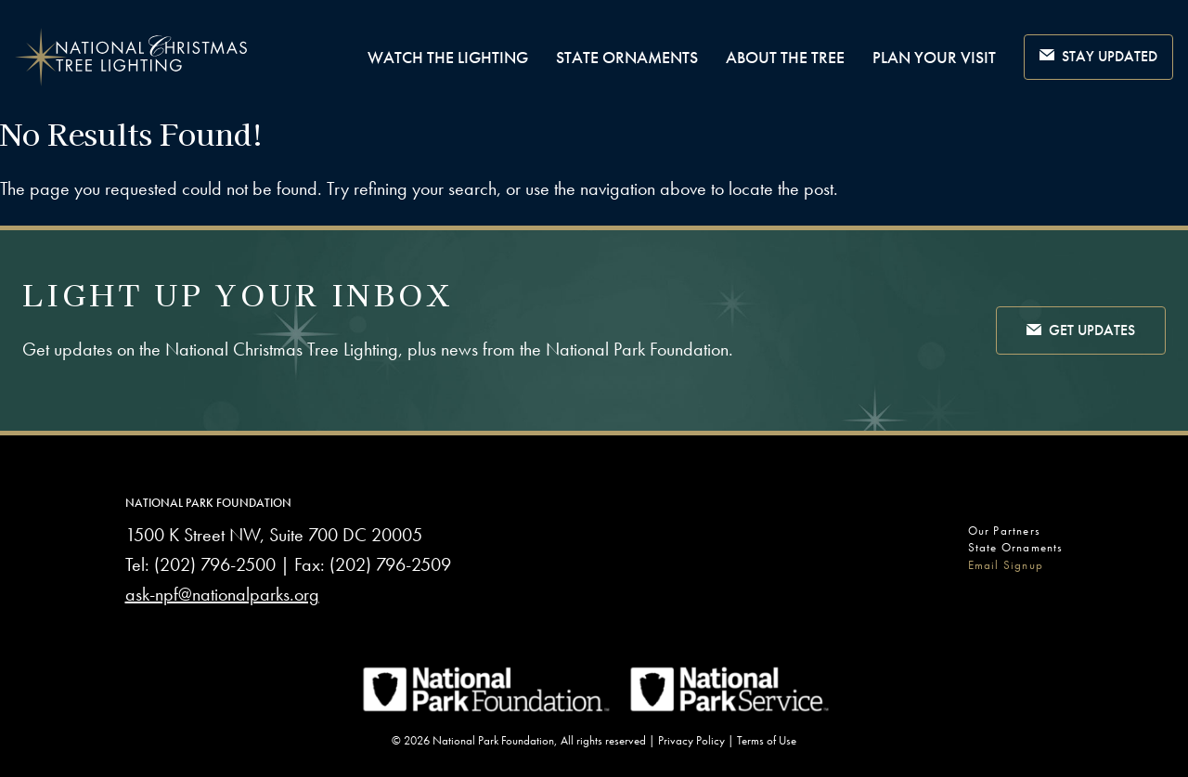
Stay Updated (1098, 56)
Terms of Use (766, 740)
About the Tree (785, 57)
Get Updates (1081, 331)
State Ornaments (627, 57)
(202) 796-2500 (215, 564)
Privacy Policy (691, 740)
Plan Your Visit (934, 57)
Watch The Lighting (448, 57)
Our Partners (1004, 530)
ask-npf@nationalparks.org (222, 594)
